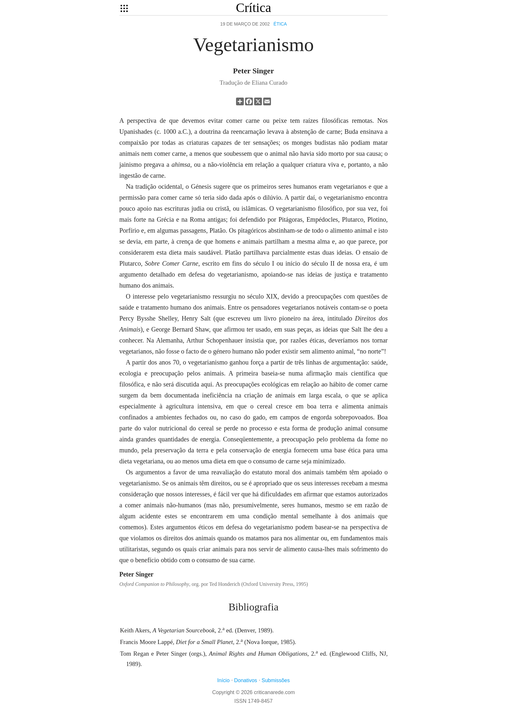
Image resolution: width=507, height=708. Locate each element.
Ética (280, 23)
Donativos (245, 680)
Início (223, 680)
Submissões (276, 680)
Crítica (253, 7)
